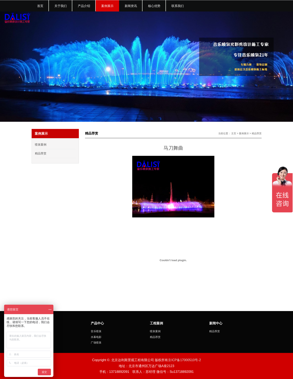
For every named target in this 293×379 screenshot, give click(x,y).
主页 (233, 133)
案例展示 (244, 133)
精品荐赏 (257, 133)
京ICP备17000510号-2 (184, 360)
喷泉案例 (40, 144)
